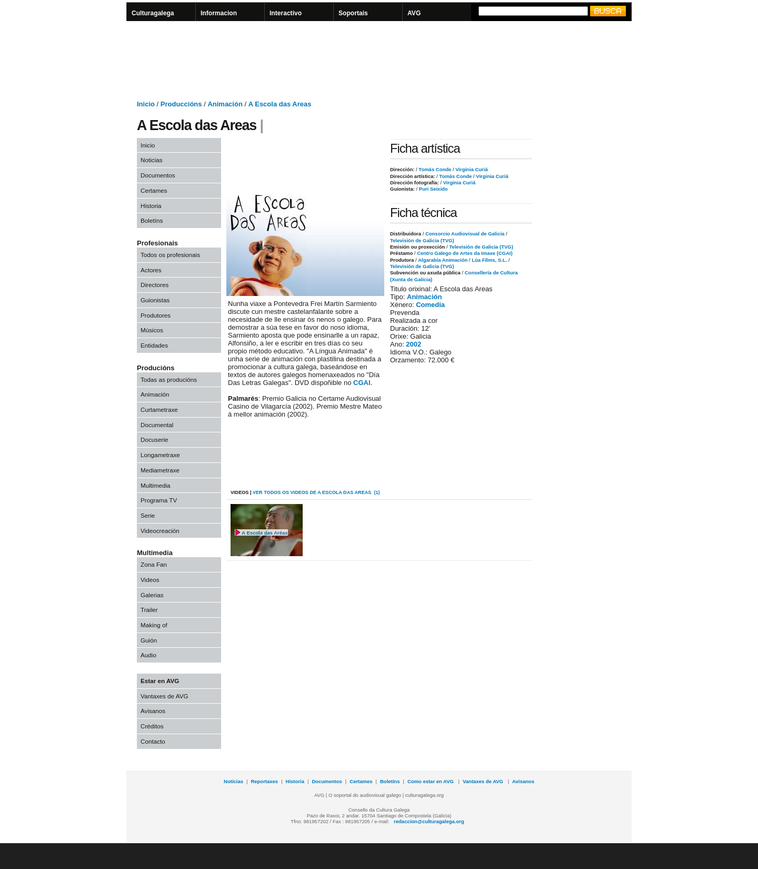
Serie (148, 515)
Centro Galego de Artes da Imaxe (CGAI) (464, 253)
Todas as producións (169, 379)
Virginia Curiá (471, 169)
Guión (149, 640)
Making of (154, 624)
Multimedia (156, 485)
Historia (151, 205)
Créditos (152, 726)
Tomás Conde (434, 169)
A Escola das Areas (280, 104)
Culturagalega (153, 13)
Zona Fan (154, 564)
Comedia (430, 305)
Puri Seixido (432, 189)
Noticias (152, 159)
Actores (151, 269)
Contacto (153, 741)
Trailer (149, 609)
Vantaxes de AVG (164, 696)
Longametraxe (160, 454)
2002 (413, 344)
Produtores (156, 315)
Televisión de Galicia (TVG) (422, 240)
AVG (414, 13)
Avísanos (523, 781)
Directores (154, 284)
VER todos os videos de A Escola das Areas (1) (316, 492)
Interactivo (286, 13)
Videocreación (160, 530)
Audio (148, 654)
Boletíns (152, 220)
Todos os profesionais (170, 254)
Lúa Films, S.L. (489, 260)
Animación (224, 104)
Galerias (152, 594)
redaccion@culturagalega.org (429, 821)
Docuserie (154, 439)
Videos (150, 579)
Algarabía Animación (442, 260)
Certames (154, 190)
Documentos (158, 175)
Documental (157, 424)
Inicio (146, 104)
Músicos (152, 330)
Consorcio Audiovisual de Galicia (464, 233)
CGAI (362, 383)
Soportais (353, 13)
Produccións (181, 104)
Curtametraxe (159, 409)
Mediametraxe (160, 470)
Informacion (219, 13)
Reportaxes (264, 781)
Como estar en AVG (431, 781)
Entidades (154, 345)
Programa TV (159, 500)
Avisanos (153, 710)
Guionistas (155, 300)
